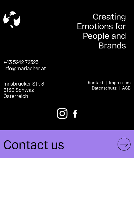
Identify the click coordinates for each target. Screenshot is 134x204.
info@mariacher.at (24, 68)
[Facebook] (75, 114)
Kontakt (95, 82)
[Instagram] (62, 113)
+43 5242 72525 (21, 62)
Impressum (120, 82)
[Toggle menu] (122, 14)
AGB (126, 88)
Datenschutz (104, 88)
